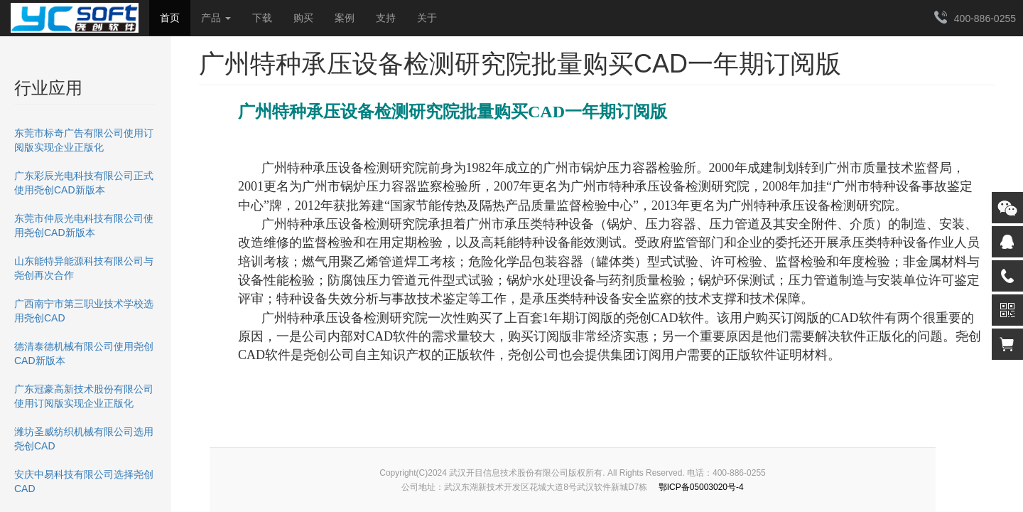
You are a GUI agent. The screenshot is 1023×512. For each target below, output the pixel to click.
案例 (344, 17)
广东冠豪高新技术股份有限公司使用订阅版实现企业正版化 (83, 396)
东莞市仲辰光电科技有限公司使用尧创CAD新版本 (83, 225)
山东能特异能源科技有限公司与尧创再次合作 (83, 268)
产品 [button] (216, 17)
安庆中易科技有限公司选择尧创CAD (83, 481)
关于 (427, 17)
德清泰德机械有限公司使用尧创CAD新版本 (83, 353)
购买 (303, 17)
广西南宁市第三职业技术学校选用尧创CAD (83, 311)
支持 (386, 17)
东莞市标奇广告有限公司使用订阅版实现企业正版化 (83, 140)
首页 (170, 17)
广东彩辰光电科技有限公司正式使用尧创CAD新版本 (83, 183)
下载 (262, 17)
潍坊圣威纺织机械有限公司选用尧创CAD (83, 439)
